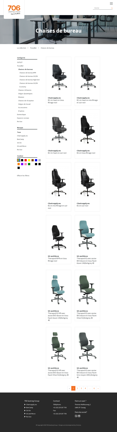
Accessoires (22, 107)
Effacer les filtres (23, 175)
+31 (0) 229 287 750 (59, 407)
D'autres (21, 111)
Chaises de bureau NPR (27, 73)
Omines (78, 425)
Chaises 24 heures (24, 90)
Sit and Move (21, 146)
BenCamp (20, 139)
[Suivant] (98, 388)
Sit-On (19, 143)
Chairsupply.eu (22, 136)
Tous (19, 132)
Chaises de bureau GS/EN (28, 76)
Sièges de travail (24, 104)
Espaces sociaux (23, 118)
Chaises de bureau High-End (29, 80)
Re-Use (19, 121)
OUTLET (19, 62)
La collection (21, 48)
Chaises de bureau (47, 48)
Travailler (33, 48)
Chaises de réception (26, 100)
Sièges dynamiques (25, 93)
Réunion (21, 97)
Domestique (21, 114)
